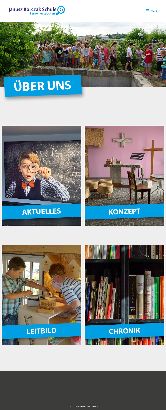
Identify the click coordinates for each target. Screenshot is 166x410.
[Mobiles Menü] (152, 10)
